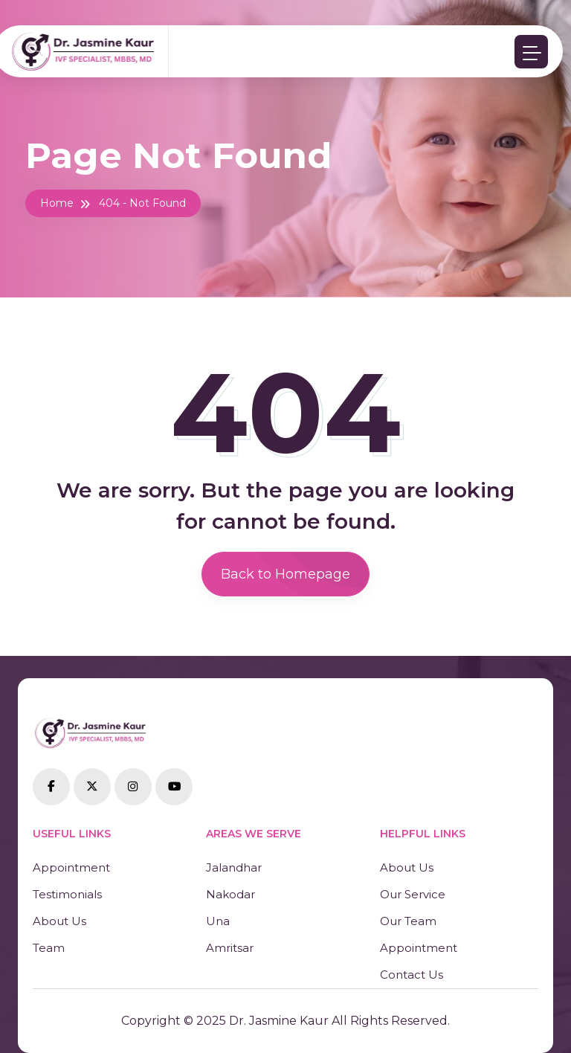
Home (57, 203)
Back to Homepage (285, 574)
